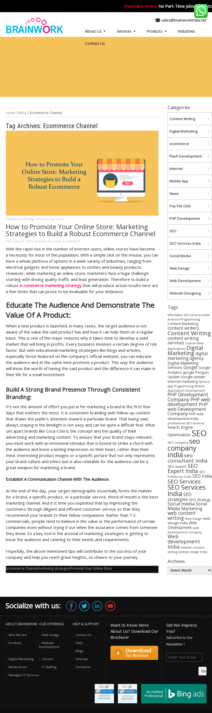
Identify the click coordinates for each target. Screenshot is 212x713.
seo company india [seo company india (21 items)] (184, 447)
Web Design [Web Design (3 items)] (193, 519)
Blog (22, 112)
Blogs (79, 651)
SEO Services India (185, 243)
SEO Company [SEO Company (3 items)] (178, 443)
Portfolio (15, 643)
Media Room (18, 667)
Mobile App (178, 181)
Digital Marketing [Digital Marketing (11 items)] (185, 350)
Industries (186, 31)
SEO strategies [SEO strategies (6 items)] (180, 496)
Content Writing (182, 118)
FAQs (79, 643)
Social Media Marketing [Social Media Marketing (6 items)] (187, 506)
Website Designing (185, 293)
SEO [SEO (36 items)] (199, 433)
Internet (176, 168)
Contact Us (95, 43)
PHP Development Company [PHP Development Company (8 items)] (188, 396)
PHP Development (184, 218)
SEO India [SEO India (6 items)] (202, 476)
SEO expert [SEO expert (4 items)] (177, 466)
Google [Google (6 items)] (190, 367)
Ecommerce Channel (22, 568)
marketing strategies (54, 568)
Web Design (179, 268)
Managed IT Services (24, 675)
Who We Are (18, 635)
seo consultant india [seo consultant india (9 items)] (188, 458)
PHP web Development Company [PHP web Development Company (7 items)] (188, 409)
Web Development (185, 280)
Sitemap (82, 659)
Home (10, 112)
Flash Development (185, 156)
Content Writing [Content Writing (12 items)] (189, 333)
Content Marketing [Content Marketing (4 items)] (183, 323)
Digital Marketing (19, 218)
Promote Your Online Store (91, 568)
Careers (48, 659)
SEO (172, 230)
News (59, 218)
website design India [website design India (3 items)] (192, 552)
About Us (93, 31)
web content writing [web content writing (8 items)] (182, 515)
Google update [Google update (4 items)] (193, 376)
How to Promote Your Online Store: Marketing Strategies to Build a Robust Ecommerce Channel (80, 230)
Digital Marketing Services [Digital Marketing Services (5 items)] (183, 365)
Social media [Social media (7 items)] (181, 503)
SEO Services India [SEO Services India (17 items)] (187, 490)
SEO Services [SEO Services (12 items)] (184, 481)
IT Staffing (49, 667)
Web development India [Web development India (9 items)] (184, 541)
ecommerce (43, 218)
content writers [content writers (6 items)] (183, 328)
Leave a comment (66, 241)
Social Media (180, 255)
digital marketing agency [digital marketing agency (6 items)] (188, 355)
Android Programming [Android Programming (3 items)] (184, 319)
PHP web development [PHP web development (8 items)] (189, 401)
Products (155, 31)
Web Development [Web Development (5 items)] (182, 525)
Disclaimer (83, 667)
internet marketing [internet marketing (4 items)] (183, 381)
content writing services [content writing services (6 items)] (183, 340)
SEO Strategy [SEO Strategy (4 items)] (199, 499)
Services (124, 31)
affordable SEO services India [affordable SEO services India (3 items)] (189, 315)
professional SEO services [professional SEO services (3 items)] (186, 423)
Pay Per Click (180, 205)
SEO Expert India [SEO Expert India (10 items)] (183, 468)
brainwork (43, 241)
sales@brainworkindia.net (183, 20)
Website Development (49, 645)
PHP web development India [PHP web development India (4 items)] (186, 416)
